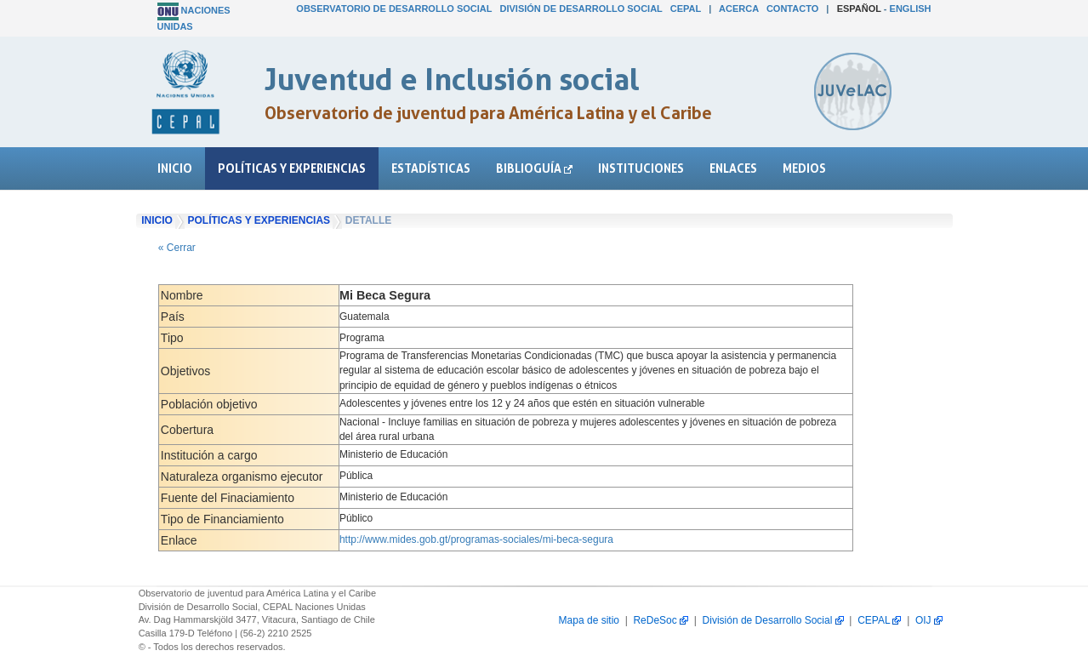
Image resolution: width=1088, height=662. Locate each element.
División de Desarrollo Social (581, 8)
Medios (804, 168)
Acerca (739, 8)
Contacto (792, 8)
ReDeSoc (660, 620)
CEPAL (685, 8)
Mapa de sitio (589, 620)
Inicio (174, 168)
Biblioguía (534, 168)
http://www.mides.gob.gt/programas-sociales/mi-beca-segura (476, 539)
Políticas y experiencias (292, 168)
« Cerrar (177, 248)
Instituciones (641, 168)
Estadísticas (430, 168)
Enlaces (733, 168)
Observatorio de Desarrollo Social (394, 8)
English (910, 8)
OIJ (929, 620)
